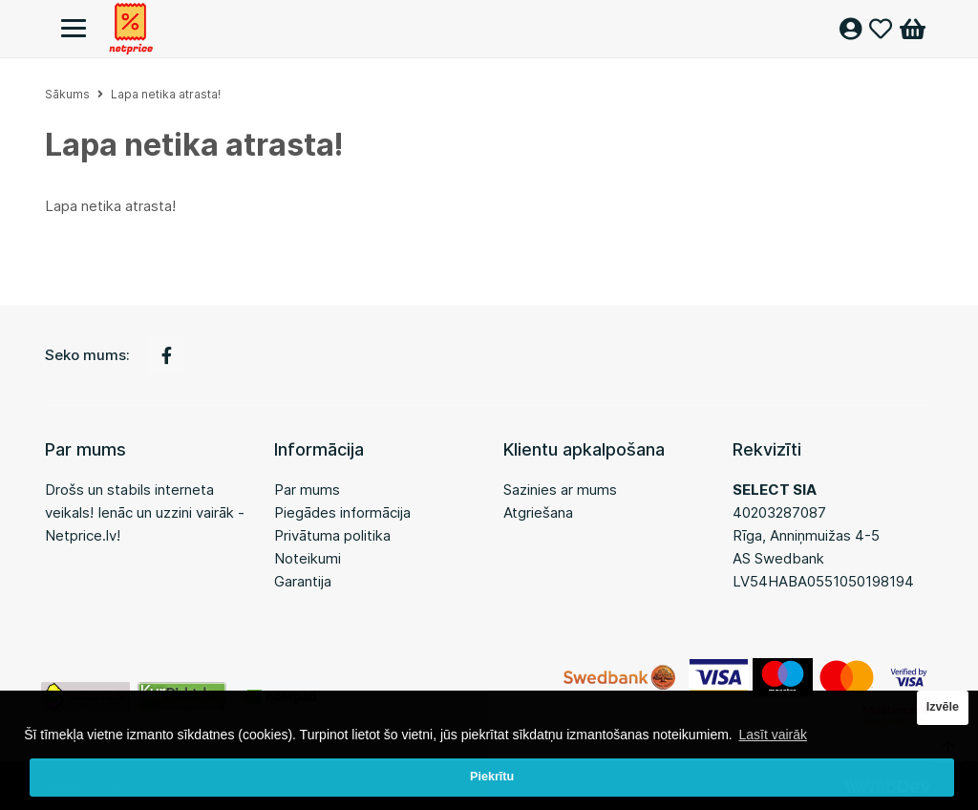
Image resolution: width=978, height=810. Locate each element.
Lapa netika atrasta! (166, 94)
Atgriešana (538, 512)
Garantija (302, 581)
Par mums (307, 489)
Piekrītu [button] (492, 776)
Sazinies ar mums (560, 489)
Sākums (67, 94)
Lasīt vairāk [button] (772, 734)
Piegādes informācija (342, 512)
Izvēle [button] (942, 707)
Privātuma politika (332, 535)
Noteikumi (307, 558)
